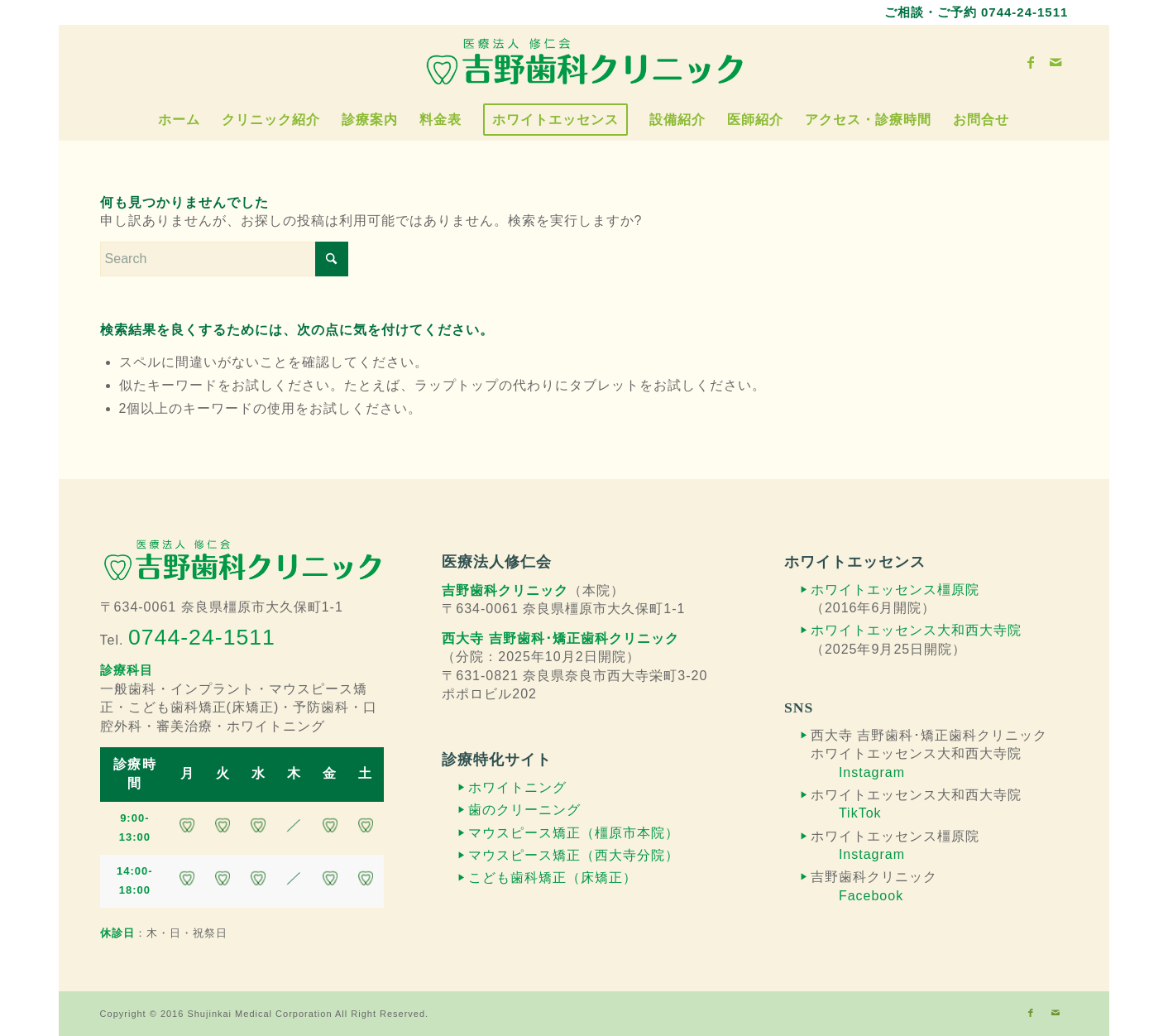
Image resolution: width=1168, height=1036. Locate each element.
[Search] (224, 259)
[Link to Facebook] (1030, 62)
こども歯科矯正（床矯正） (552, 878)
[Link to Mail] (1055, 62)
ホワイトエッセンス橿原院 (895, 590)
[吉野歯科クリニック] (584, 62)
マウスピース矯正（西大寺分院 (566, 855)
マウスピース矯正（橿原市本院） (573, 833)
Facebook (871, 896)
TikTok (860, 813)
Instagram (872, 772)
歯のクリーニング (524, 810)
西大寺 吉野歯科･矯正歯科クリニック (560, 638)
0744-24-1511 (1024, 12)
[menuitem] (179, 120)
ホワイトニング (517, 787)
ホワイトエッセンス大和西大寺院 (916, 630)
